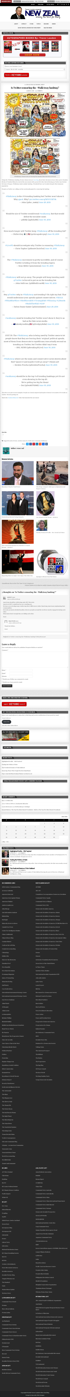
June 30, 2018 (45, 220)
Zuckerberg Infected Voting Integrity (13, 517)
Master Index (48, 28)
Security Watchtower (8, 1083)
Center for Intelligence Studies (11, 930)
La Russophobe (6, 1014)
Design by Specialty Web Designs (35, 1395)
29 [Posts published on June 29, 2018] (44, 837)
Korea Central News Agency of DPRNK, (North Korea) (51, 1248)
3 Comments (40, 91)
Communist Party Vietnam (43, 1208)
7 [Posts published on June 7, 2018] (35, 827)
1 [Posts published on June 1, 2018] (44, 823)
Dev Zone (5, 1206)
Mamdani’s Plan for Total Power (11, 487)
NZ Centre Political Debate (10, 1186)
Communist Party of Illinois (44, 901)
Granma (4, 1305)
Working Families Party (43, 1076)
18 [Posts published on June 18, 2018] (6, 834)
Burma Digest (40, 1179)
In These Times (40, 967)
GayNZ (4, 1216)
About (16, 24)
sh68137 (9, 597)
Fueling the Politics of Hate (10, 764)
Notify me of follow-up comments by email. (15, 679)
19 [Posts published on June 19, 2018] (16, 834)
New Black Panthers (42, 999)
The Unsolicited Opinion (9, 1127)
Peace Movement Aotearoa (10, 1267)
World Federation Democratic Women (47, 1368)
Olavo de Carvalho (7, 1040)
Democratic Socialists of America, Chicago (48, 919)
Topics (39, 24)
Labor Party (39, 981)
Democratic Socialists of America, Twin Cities (49, 941)
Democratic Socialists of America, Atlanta (48, 912)
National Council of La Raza (43, 996)
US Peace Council (41, 1069)
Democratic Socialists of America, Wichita (48, 945)
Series (54, 24)
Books (33, 4)
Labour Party (6, 1242)
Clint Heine (5, 1175)
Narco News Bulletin (8, 1309)
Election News (36, 84)
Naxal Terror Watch (8, 1029)
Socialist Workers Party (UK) (10, 1361)
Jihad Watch (5, 1003)
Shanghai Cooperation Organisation (46, 1284)
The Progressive (41, 1061)
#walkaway (45, 214)
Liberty (42, 84)
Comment (5, 650)
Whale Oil (5, 1197)
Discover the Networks (9, 959)
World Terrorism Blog (8, 1156)
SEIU (37, 1036)
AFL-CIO (38, 890)
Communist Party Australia (43, 1190)
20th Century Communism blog (11, 887)
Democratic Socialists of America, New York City (50, 934)
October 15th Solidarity (9, 1264)
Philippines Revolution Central (45, 1277)
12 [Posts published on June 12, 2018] (16, 830)
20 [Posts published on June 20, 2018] (25, 834)
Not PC (4, 1183)
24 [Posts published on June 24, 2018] (63, 834)
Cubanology (5, 952)
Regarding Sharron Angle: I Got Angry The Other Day (17, 575)
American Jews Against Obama (11, 898)
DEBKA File (5, 956)
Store (31, 24)
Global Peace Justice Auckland (11, 1220)
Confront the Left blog (8, 945)
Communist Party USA (42, 905)
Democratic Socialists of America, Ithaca (47, 930)
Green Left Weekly (41, 1215)
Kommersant (6, 1343)
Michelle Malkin (6, 1021)
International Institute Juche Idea (45, 1223)
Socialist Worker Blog (8, 1275)
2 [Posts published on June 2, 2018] (54, 823)
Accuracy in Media (7, 890)
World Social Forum (41, 1382)
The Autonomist (6, 1090)
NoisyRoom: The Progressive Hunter (13, 1036)
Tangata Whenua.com (8, 1278)
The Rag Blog (39, 1065)
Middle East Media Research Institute (13, 1025)
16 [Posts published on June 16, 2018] (54, 830)
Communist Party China (42, 1197)
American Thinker (7, 901)
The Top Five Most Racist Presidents (49, 809)
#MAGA (59, 298)
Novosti (4, 1353)
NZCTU (4, 1257)
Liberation (5, 1246)
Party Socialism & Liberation (44, 1010)
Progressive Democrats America (45, 1021)
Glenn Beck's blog (7, 981)
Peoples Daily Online (42, 1270)
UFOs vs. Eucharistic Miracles (19, 803)
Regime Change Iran (8, 1061)
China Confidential (7, 934)
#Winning (51, 301)
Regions (46, 24)
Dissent (38, 956)
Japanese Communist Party (44, 1237)
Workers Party (6, 1293)
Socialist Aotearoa (7, 1271)
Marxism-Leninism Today (43, 1338)
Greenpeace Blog (7, 1227)
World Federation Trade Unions (45, 1375)
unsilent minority (23, 440)
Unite (3, 1286)
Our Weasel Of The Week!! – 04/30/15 (47, 517)
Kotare (4, 1238)
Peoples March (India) (42, 1274)
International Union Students (44, 1324)
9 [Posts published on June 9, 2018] (54, 827)
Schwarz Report (7, 1079)
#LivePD (9, 245)
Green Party (5, 1224)
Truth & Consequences (8, 1138)
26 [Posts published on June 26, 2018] (16, 837)
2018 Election (29, 84)
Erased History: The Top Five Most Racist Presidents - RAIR (19, 809)
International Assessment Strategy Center (14, 992)
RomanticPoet (6, 1072)
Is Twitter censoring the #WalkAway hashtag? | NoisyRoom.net (27, 636)
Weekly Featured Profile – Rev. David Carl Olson (50, 532)
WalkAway (44, 440)
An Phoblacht (6, 1321)
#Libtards (60, 301)
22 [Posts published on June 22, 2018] (44, 834)
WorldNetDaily (6, 1160)
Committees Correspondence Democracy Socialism (51, 894)
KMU (37, 1244)
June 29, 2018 (45, 202)
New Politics (39, 1003)
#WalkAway (11, 196)
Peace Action (39, 1014)
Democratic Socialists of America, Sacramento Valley (51, 938)
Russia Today (6, 1357)
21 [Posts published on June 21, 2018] (35, 834)
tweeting (36, 180)
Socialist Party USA (41, 1040)
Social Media (50, 4)
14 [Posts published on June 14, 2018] (35, 830)
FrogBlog (4, 1213)
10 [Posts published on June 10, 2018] (63, 827)
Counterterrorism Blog (9, 949)
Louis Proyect (40, 985)
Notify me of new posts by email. (12, 682)
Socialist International (42, 1357)
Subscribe (40, 4)
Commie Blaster (6, 941)
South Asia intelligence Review (11, 1087)
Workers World (40, 1072)
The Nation (39, 1058)
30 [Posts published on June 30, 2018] (54, 837)
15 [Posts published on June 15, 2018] (44, 830)
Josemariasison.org (41, 1241)
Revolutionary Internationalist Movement (48, 1353)
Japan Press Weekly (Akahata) (45, 1233)
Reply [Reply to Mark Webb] (6, 629)
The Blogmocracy (7, 1098)
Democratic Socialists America (45, 909)
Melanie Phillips (6, 1018)
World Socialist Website (43, 1386)
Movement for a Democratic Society (46, 992)
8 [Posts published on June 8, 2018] (44, 827)
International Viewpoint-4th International (48, 1328)
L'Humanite (5, 1346)
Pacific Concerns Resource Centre (46, 1266)
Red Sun (38, 1342)
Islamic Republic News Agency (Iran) (46, 1230)
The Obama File (6, 1105)
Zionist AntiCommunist (8, 1163)
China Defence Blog (7, 938)
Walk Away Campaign (34, 440)
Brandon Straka (12, 440)
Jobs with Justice (41, 978)
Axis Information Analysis (9, 912)
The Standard (6, 1282)
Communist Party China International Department (50, 1201)
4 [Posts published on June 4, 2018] (6, 827)
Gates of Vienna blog (8, 978)
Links (37, 1259)
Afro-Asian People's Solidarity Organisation (48, 1300)
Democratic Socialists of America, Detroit (48, 927)
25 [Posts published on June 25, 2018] (6, 837)
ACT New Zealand (7, 1172)
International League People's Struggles (47, 1320)
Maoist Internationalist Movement (46, 1335)
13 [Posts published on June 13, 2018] (25, 830)
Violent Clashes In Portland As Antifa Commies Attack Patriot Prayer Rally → (47, 585)
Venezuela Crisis (7, 1149)
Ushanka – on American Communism (12, 1145)
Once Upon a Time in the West (11, 1043)
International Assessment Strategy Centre (14, 996)
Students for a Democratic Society (46, 1043)
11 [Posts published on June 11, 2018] (6, 830)
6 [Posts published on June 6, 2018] (25, 827)
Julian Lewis (5, 1010)
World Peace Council (42, 1378)
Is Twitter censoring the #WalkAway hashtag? (35, 87)
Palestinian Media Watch (9, 1047)
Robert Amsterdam (7, 1069)
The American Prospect (43, 1050)
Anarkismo (39, 1304)
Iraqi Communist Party (42, 1226)
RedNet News (40, 1349)
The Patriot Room (7, 1109)
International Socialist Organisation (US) (47, 974)
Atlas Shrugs (5, 909)
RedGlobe (38, 1346)
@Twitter (18, 280)
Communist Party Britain (9, 1324)
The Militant (39, 1054)
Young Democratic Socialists (44, 1079)
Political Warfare (7, 1050)
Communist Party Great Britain (11, 1328)
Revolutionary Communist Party (45, 1032)
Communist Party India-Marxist (45, 1204)
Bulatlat (38, 1175)
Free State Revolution (8, 970)
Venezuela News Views (9, 1152)
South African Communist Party (11, 1373)
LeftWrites (39, 1255)
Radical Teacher (40, 1029)
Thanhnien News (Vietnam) (44, 1288)
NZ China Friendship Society (10, 1253)
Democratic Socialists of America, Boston (48, 916)
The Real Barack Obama (9, 1112)
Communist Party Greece (9, 1332)
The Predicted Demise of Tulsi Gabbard (13, 767)
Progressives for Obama (43, 1025)
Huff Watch (5, 985)
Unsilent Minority (13, 397)
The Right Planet (7, 1116)
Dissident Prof (6, 963)
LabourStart (39, 1331)
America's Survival (7, 894)
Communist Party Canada (43, 898)
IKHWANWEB (40, 1219)
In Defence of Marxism (42, 1313)
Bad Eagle (5, 919)
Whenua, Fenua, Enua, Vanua (44, 1292)
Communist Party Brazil (9, 1301)
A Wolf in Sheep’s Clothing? (22, 806)
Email (4, 673)
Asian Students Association (43, 1172)
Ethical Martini (6, 1209)
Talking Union (40, 1047)
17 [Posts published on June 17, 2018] (63, 830)
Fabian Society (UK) (8, 1339)
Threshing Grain (7, 1130)
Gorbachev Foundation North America (47, 959)
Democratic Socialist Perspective (45, 1212)
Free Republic (6, 967)
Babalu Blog (5, 916)
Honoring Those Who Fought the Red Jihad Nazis (16, 770)
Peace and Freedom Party (43, 1018)
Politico (4, 1054)
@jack (20, 199)
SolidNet (38, 1360)
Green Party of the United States (45, 963)
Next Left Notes (40, 1007)
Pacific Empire (6, 1193)
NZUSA (4, 1260)
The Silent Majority (7, 1120)
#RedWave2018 (27, 301)
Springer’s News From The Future (46, 576)
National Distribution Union (10, 1249)
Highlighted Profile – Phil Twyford (12, 761)
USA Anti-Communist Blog (9, 1141)
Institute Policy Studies (42, 970)
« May (3, 841)
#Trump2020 (40, 301)
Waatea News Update (8, 1289)
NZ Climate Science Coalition (10, 1190)
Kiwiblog (4, 1179)
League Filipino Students (43, 1252)
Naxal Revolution (41, 1263)
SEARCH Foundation (42, 1281)
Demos (38, 952)
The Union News (7, 1123)
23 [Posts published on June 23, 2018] (54, 834)
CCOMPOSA (39, 1183)
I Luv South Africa (7, 989)
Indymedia (5, 1235)
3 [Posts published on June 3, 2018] (63, 823)
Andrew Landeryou (7, 905)
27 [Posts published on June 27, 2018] (25, 837)
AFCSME (38, 887)
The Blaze (5, 1094)
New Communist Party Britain (10, 1350)
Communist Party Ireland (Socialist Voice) (14, 1335)
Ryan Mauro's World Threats (10, 1076)
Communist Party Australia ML (45, 1193)
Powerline (5, 1058)
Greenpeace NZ (6, 1231)
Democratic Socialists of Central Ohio (46, 949)
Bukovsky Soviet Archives (9, 923)
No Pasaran (5, 1032)
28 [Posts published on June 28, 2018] (35, 837)
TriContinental (40, 1364)
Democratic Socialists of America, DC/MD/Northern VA (52, 923)
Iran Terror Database (8, 999)
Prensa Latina (6, 1312)
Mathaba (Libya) (6, 1369)
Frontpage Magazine (8, 974)
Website (4, 676)
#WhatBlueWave (12, 301)
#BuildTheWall (32, 304)
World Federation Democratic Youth (46, 1371)
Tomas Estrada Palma (8, 1134)
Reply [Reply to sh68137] (4, 616)
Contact (23, 24)
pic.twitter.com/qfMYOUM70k (42, 199)
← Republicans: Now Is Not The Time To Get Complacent (17, 583)
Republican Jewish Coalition (10, 1065)
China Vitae (39, 1186)
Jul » (7, 841)
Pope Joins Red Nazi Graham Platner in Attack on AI (17, 773)
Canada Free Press (7, 927)
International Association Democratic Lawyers (49, 1317)
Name (4, 670)
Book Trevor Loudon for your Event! (29, 28)
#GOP (42, 304)
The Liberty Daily (7, 1101)
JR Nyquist (5, 1007)
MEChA (38, 989)
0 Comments (22, 853)
